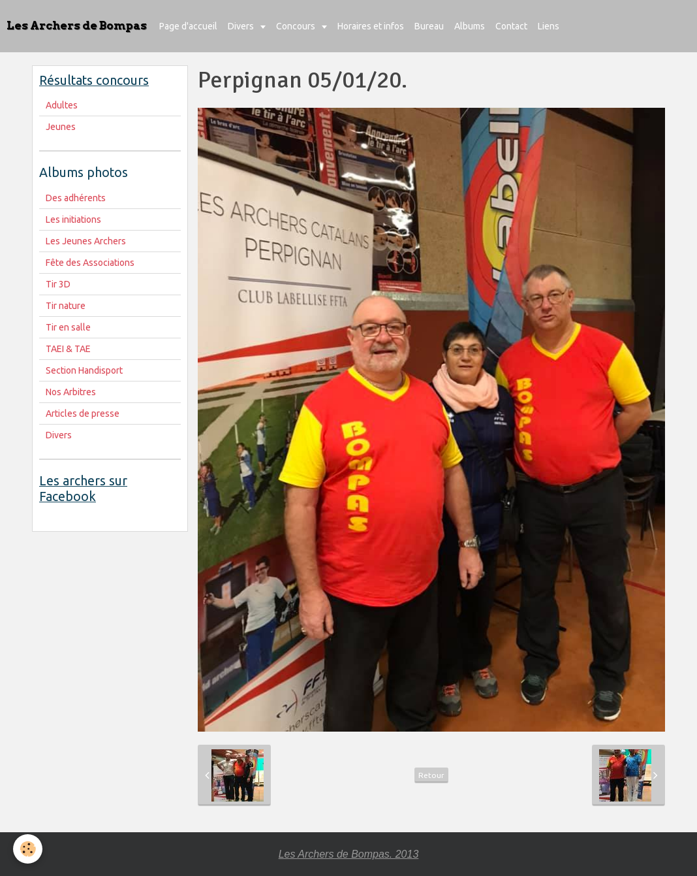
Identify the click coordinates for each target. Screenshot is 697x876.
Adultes (62, 105)
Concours (296, 26)
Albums (469, 26)
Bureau (429, 26)
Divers (242, 26)
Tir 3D (58, 284)
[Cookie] (27, 849)
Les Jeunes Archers (86, 241)
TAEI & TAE (68, 349)
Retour (431, 775)
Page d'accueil (188, 26)
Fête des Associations (90, 262)
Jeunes (61, 127)
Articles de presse (82, 413)
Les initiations (73, 219)
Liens (548, 26)
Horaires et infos (370, 26)
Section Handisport (84, 370)
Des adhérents (76, 198)
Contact (511, 26)
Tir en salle (68, 327)
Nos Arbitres (71, 392)
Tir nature (65, 305)
